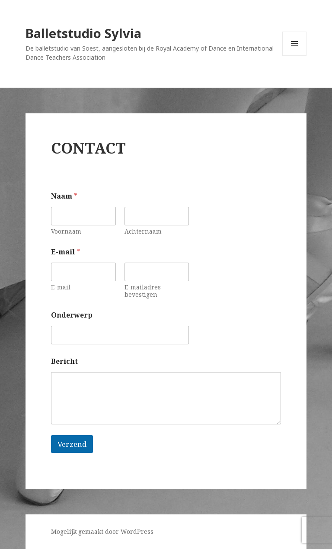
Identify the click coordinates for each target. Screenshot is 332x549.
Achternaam (143, 231)
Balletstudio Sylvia (83, 33)
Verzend (71, 444)
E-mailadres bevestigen (142, 290)
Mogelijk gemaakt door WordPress (102, 531)
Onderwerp (72, 315)
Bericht (64, 361)
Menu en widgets (294, 55)
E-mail (60, 287)
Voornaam (66, 231)
